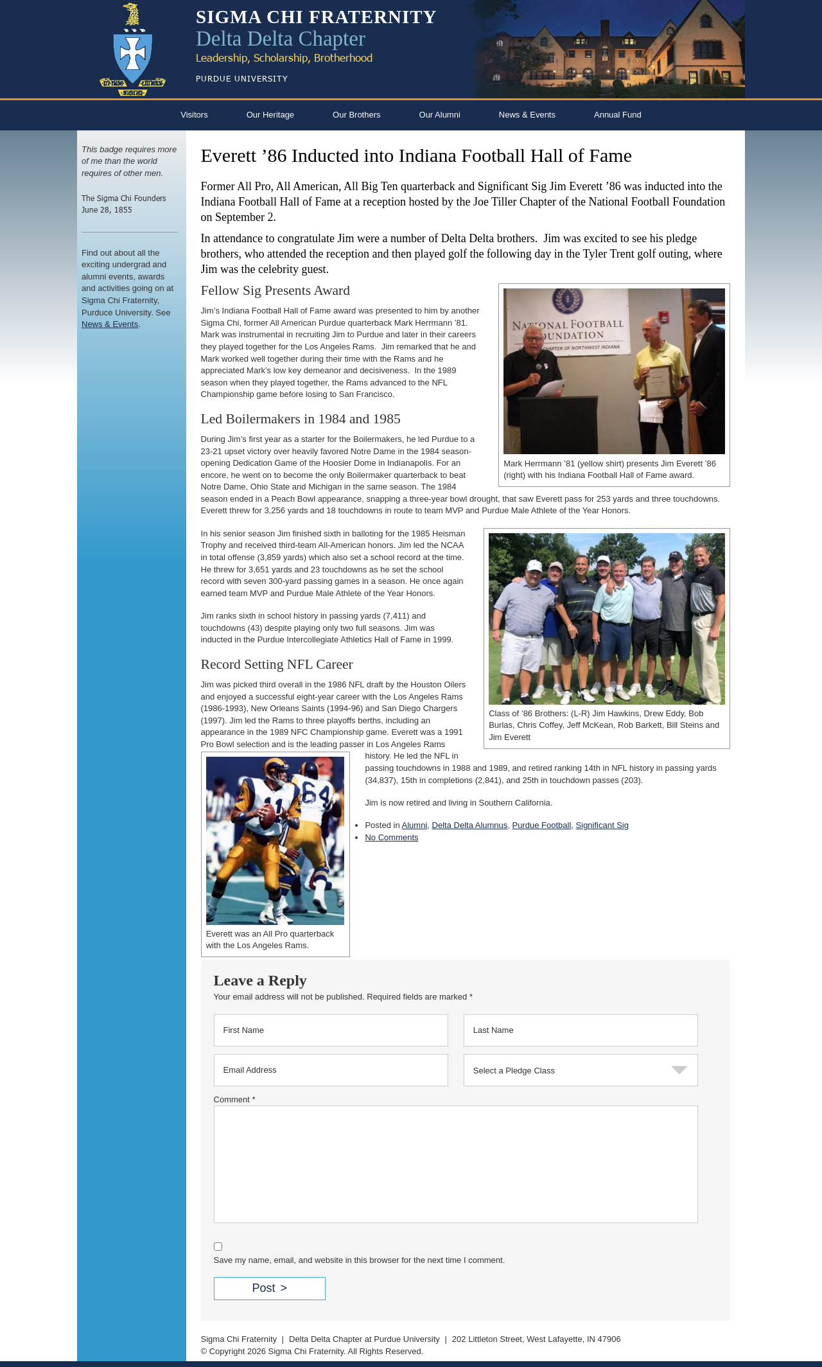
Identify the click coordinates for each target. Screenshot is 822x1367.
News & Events (527, 114)
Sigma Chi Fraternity (239, 1339)
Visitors (193, 114)
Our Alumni (439, 114)
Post (263, 1288)
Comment (235, 1099)
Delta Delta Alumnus (470, 825)
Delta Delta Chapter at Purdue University (364, 1339)
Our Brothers (356, 114)
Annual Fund (618, 114)
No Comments (391, 837)
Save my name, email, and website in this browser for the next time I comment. (359, 1260)
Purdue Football (542, 825)
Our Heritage (270, 114)
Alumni (415, 825)
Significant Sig (602, 825)
